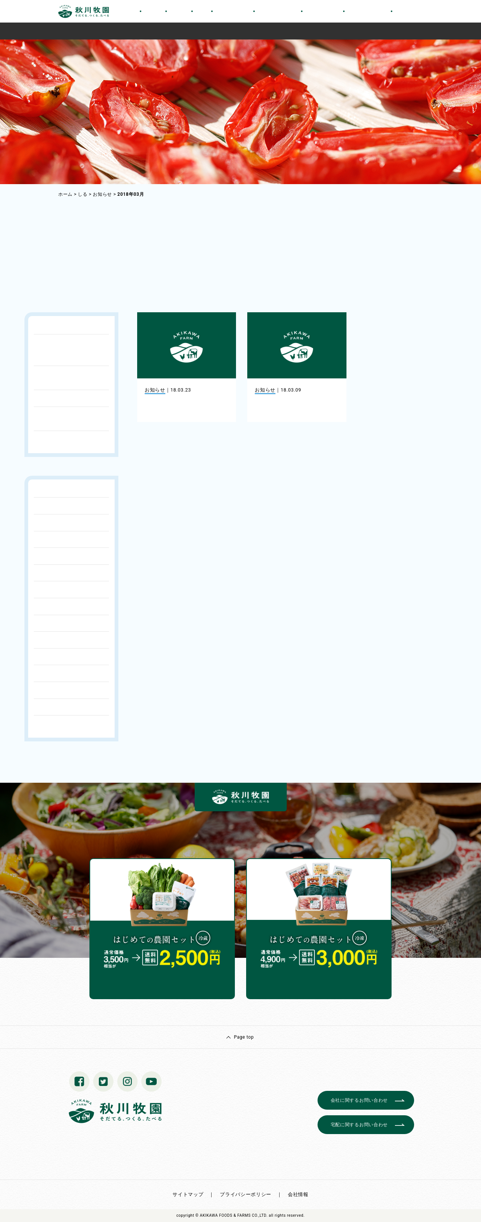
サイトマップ (187, 1194)
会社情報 (298, 1194)
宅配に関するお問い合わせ (359, 1124)
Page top (244, 1037)
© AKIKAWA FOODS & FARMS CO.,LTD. (231, 1215)
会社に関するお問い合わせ (359, 1100)
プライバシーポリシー (245, 1194)
